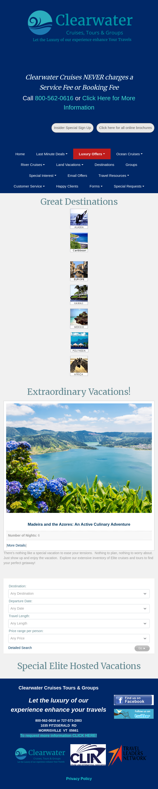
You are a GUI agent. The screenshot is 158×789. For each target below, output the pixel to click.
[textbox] (79, 593)
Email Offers (77, 175)
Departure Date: (20, 601)
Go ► (142, 648)
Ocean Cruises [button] (128, 154)
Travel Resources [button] (112, 175)
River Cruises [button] (31, 165)
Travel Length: (19, 616)
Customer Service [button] (28, 186)
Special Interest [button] (41, 175)
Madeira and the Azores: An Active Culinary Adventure (79, 524)
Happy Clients (67, 186)
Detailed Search (20, 648)
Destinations (104, 165)
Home (20, 154)
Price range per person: (26, 631)
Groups (131, 165)
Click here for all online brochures (125, 128)
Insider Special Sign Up (72, 128)
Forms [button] (95, 186)
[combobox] (79, 593)
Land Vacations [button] (68, 165)
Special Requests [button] (128, 186)
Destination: (17, 586)
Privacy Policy (79, 779)
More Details (16, 545)
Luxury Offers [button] (90, 154)
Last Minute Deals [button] (50, 154)
